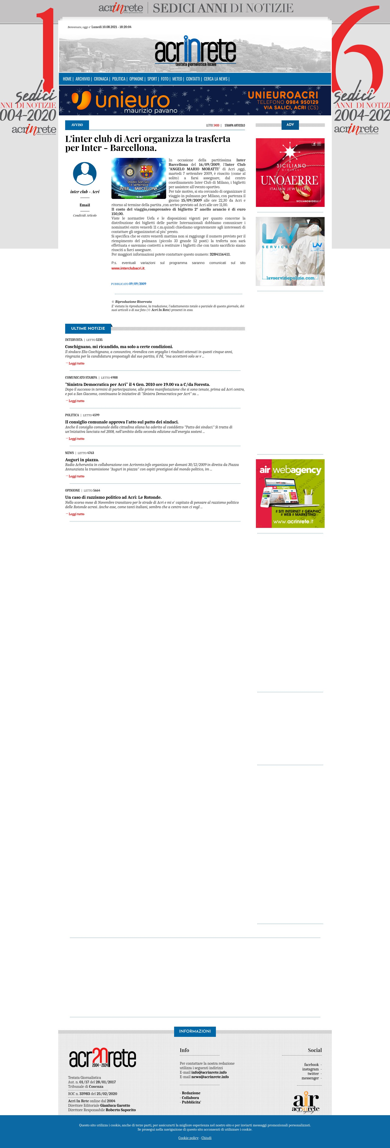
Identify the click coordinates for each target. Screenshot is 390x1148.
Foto (164, 79)
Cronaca (101, 79)
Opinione (136, 79)
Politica (118, 79)
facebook (312, 1064)
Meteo (177, 79)
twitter (314, 1073)
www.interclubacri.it (128, 268)
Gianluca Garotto (115, 1105)
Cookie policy (189, 1138)
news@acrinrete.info (210, 1077)
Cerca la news (216, 79)
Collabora (190, 1098)
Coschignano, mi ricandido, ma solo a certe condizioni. (119, 346)
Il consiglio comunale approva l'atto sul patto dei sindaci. (122, 422)
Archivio (83, 79)
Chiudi (206, 1138)
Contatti (193, 79)
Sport (152, 79)
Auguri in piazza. (82, 459)
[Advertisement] (290, 370)
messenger (311, 1078)
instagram (311, 1069)
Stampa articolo (235, 125)
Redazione (191, 1093)
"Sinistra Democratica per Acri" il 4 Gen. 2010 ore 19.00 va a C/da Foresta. (137, 384)
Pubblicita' (191, 1102)
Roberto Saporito (121, 1110)
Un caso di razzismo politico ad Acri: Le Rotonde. (113, 497)
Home (67, 79)
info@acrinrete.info (209, 1072)
